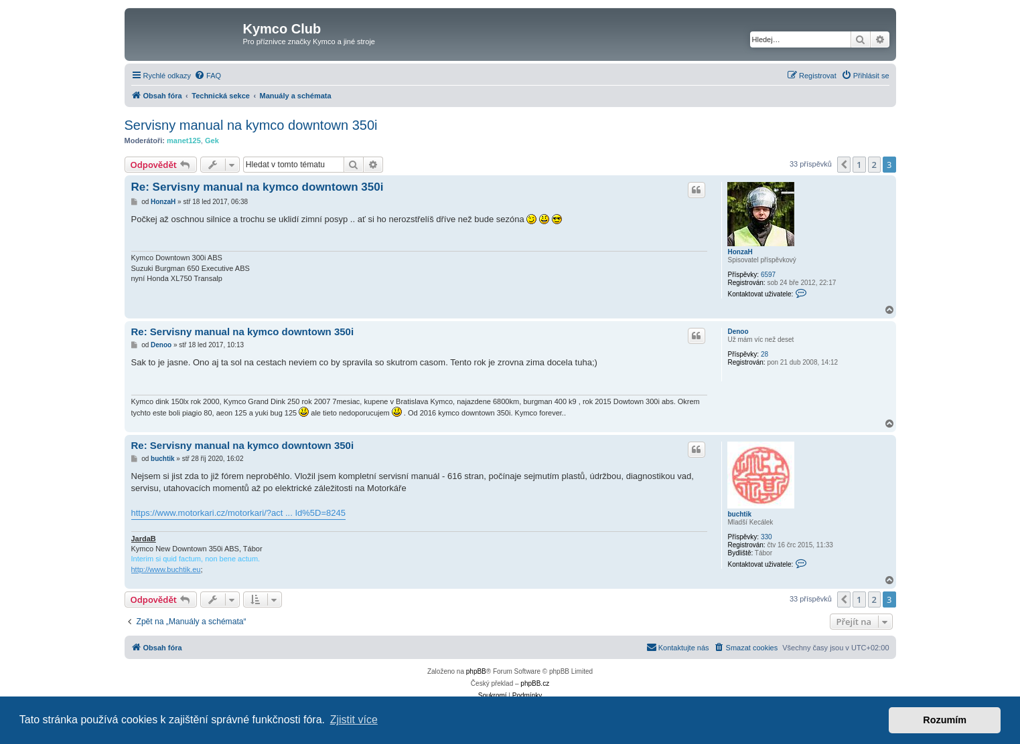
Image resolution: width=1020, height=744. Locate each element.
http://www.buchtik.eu (166, 569)
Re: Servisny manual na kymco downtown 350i (257, 187)
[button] (844, 165)
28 (764, 354)
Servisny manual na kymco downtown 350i (251, 125)
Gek (212, 140)
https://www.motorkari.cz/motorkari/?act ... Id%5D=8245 (238, 513)
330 (766, 537)
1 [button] (859, 165)
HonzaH (739, 252)
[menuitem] (207, 76)
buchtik (739, 514)
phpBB (476, 671)
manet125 (184, 140)
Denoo (737, 331)
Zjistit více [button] (354, 719)
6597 (768, 274)
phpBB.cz (534, 683)
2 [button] (874, 165)
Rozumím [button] (944, 720)
